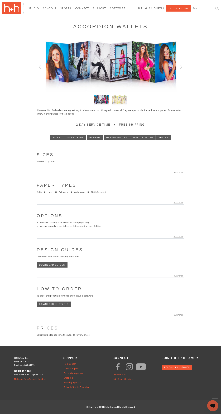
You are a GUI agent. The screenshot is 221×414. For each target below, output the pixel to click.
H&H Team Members (123, 379)
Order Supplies (71, 368)
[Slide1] (119, 100)
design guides (116, 137)
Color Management (74, 373)
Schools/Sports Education (77, 387)
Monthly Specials (72, 382)
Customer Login (178, 8)
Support (99, 8)
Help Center (70, 363)
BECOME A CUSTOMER (177, 367)
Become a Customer (151, 8)
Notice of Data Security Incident (30, 379)
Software (117, 8)
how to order (143, 137)
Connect (82, 8)
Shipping (68, 377)
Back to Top (179, 172)
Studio (33, 8)
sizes (56, 137)
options (95, 137)
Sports (65, 8)
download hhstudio (54, 304)
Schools (49, 8)
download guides (52, 265)
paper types (75, 137)
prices (163, 137)
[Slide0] (101, 100)
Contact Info (119, 374)
